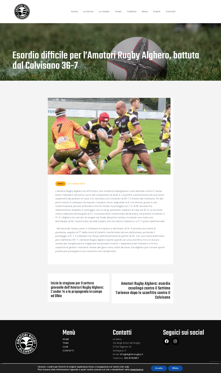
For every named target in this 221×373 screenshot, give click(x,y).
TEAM (65, 342)
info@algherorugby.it (131, 354)
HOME (66, 339)
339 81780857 (131, 358)
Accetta (158, 368)
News (60, 183)
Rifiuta (176, 368)
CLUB (65, 346)
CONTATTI (68, 350)
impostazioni (135, 369)
